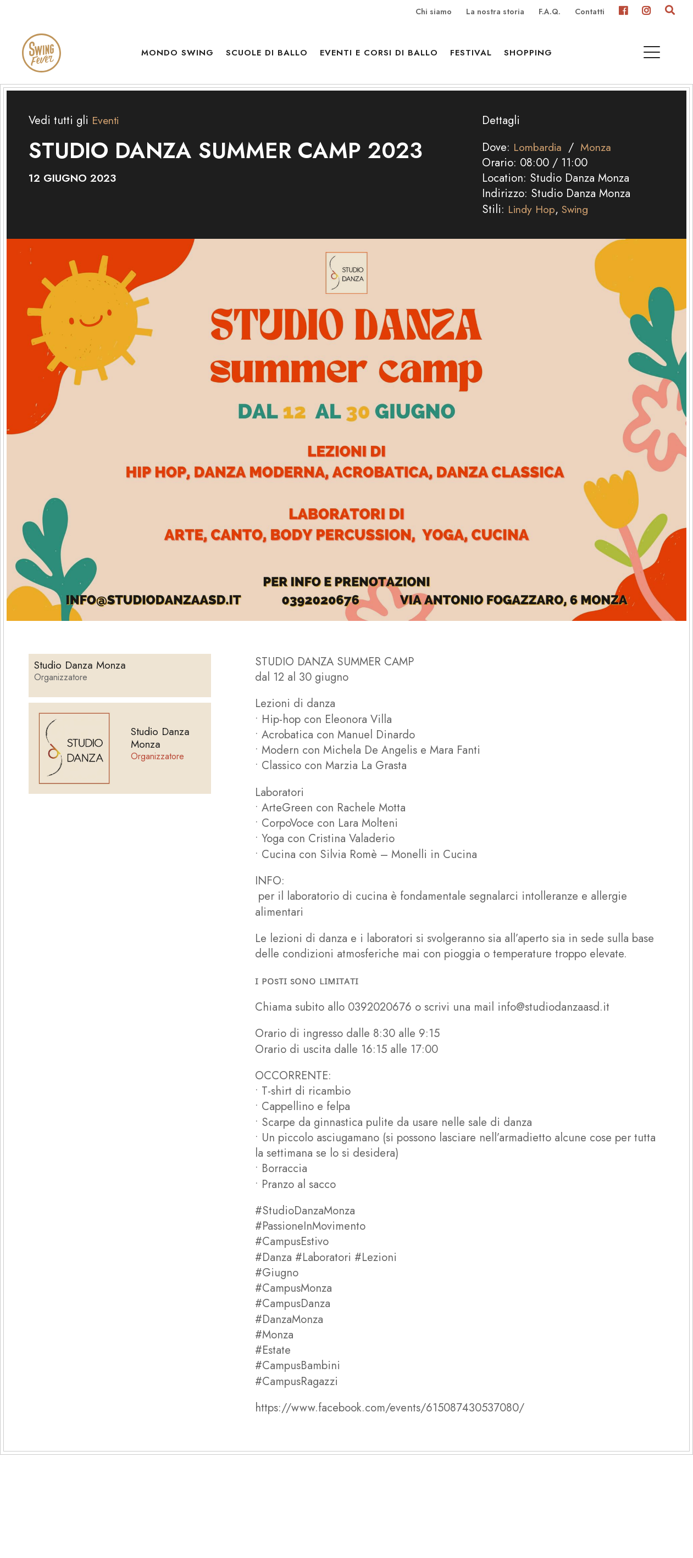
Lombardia (538, 161)
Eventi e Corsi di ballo (382, 56)
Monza (598, 161)
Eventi (106, 135)
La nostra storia (495, 12)
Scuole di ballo (270, 56)
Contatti (590, 12)
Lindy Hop (533, 223)
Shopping (531, 56)
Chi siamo (433, 12)
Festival (474, 56)
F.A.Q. (550, 12)
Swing (579, 223)
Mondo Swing (180, 56)
